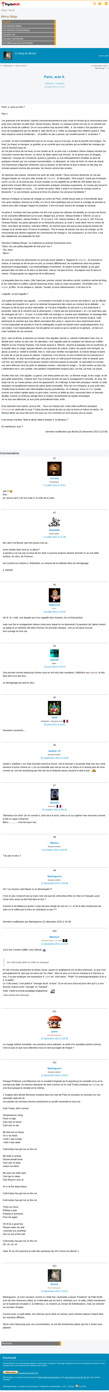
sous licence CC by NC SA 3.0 (77, 1377)
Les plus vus (9, 34)
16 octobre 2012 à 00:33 (54, 850)
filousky (54, 803)
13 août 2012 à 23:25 (54, 667)
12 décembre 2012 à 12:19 (54, 944)
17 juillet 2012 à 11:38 (54, 537)
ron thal (54, 478)
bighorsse (54, 605)
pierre (54, 1031)
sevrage (96, 1084)
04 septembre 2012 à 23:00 (54, 758)
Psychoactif (30, 1377)
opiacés (94, 672)
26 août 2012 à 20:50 (54, 724)
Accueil (7, 22)
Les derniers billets (12, 26)
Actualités (59, 83)
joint (91, 389)
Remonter (7, 1343)
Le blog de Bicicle (25, 53)
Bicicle (12, 10)
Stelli (54, 717)
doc (70, 906)
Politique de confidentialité (49, 1386)
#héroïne (101, 94)
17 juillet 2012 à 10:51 (54, 485)
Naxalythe (54, 530)
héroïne (7, 409)
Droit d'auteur (8, 1377)
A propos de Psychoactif (28, 1386)
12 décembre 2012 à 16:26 (54, 1038)
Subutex (51, 178)
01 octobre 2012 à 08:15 (54, 809)
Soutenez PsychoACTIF (20, 1373)
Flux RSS (81, 1386)
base (47, 976)
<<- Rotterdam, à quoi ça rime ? (13, 66)
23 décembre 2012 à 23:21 (54, 1291)
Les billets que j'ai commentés (18, 43)
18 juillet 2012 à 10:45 (54, 612)
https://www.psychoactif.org (49, 1377)
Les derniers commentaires (16, 30)
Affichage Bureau (10, 1386)
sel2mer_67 (54, 751)
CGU (64, 1386)
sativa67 (54, 660)
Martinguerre (54, 876)
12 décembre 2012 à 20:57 (54, 1075)
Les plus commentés (13, 39)
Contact (71, 1386)
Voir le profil (103, 56)
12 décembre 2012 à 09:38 (54, 883)
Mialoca (54, 843)
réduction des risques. (38, 1365)
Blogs (4, 10)
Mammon (54, 937)
